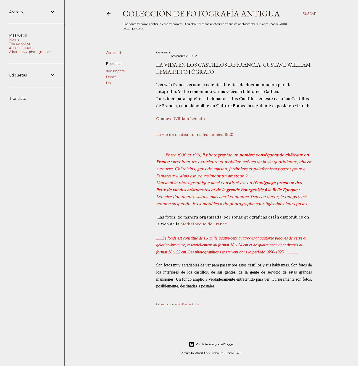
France (111, 77)
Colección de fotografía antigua (201, 13)
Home (14, 39)
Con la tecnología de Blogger (211, 344)
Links (110, 83)
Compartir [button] (114, 53)
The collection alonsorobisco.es (22, 46)
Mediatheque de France (204, 223)
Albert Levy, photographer (30, 52)
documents (115, 71)
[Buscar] (309, 13)
